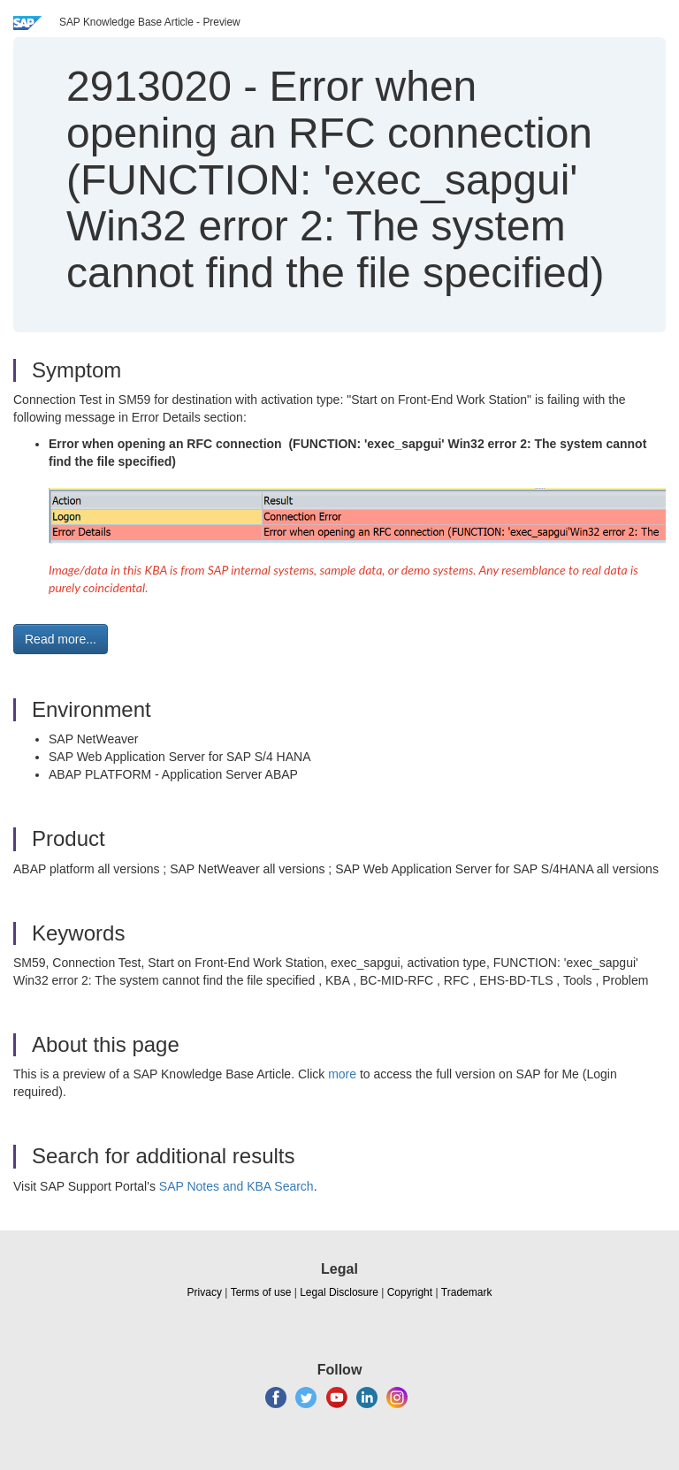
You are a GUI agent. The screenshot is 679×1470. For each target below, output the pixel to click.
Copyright (409, 1292)
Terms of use (261, 1292)
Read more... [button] (60, 639)
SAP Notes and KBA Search (236, 1186)
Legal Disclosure (339, 1292)
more (342, 1074)
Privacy (204, 1292)
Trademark (466, 1292)
